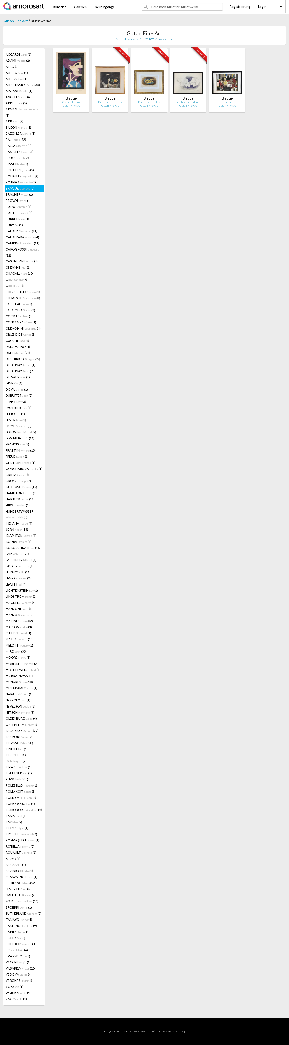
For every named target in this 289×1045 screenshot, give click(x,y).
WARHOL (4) (18, 993)
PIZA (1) (19, 767)
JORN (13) (17, 529)
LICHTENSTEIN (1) (22, 590)
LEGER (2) (18, 578)
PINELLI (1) (17, 749)
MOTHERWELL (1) (23, 670)
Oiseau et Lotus (71, 102)
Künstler (59, 7)
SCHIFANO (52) (21, 883)
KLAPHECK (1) (21, 535)
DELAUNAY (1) (20, 365)
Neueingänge (105, 7)
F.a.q (182, 1031)
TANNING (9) (21, 926)
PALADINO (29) (22, 731)
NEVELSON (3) (20, 706)
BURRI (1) (17, 219)
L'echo (227, 102)
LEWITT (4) (16, 584)
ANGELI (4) (18, 97)
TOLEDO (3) (21, 944)
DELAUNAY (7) (20, 371)
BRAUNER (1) (19, 194)
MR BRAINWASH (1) (20, 676)
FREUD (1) (17, 456)
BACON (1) (18, 127)
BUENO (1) (18, 207)
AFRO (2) (12, 66)
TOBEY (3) (17, 938)
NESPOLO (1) (18, 700)
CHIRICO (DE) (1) (23, 292)
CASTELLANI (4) (22, 261)
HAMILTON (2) (21, 493)
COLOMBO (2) (20, 310)
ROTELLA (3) (20, 846)
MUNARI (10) (19, 682)
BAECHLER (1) (20, 133)
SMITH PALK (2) (20, 895)
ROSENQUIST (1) (22, 840)
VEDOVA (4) (19, 974)
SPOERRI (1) (19, 907)
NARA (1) (19, 694)
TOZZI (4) (17, 950)
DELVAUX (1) (18, 377)
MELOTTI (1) (19, 645)
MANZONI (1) (19, 609)
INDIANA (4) (19, 523)
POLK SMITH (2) (21, 797)
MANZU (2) (19, 615)
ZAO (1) (16, 999)
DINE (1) (14, 383)
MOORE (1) (18, 657)
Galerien (80, 7)
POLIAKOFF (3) (20, 791)
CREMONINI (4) (23, 328)
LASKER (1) (19, 566)
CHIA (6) (16, 279)
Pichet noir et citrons (110, 102)
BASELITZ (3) (19, 152)
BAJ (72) (16, 139)
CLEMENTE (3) (23, 298)
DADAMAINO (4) (18, 347)
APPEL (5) (16, 103)
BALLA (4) (18, 146)
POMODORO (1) (20, 804)
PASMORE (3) (19, 737)
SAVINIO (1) (19, 871)
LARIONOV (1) (21, 560)
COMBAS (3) (19, 316)
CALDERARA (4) (22, 237)
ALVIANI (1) (19, 91)
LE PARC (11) (18, 572)
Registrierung (239, 7)
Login (262, 7)
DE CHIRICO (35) (23, 359)
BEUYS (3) (17, 158)
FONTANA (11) (20, 438)
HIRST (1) (18, 505)
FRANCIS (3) (17, 444)
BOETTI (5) (20, 170)
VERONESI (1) (19, 980)
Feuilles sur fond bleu (188, 102)
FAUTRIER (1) (18, 408)
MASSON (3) (19, 627)
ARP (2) (14, 121)
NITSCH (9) (20, 712)
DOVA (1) (17, 389)
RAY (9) (14, 822)
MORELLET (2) (22, 663)
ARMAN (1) (22, 112)
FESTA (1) (16, 420)
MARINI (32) (19, 621)
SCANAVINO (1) (21, 877)
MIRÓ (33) (16, 651)
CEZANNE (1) (18, 267)
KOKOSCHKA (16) (23, 548)
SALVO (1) (13, 858)
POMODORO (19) (24, 810)
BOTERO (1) (21, 182)
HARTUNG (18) (20, 499)
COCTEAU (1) (19, 304)
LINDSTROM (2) (21, 596)
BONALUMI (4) (22, 176)
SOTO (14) (22, 901)
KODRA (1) (18, 542)
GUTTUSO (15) (21, 487)
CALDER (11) (21, 231)
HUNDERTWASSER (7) (19, 514)
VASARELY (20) (20, 968)
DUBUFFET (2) (19, 395)
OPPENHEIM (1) (21, 724)
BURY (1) (14, 225)
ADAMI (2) (18, 60)
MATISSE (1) (18, 633)
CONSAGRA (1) (21, 322)
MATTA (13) (19, 639)
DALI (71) (18, 353)
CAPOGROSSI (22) (22, 252)
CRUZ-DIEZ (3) (20, 334)
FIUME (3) (18, 426)
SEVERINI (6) (18, 889)
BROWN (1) (18, 200)
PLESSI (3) (18, 779)
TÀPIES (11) (19, 932)
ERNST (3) (16, 401)
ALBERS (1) (17, 73)
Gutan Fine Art (15, 21)
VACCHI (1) (18, 962)
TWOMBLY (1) (18, 956)
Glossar (173, 1031)
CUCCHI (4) (17, 340)
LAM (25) (17, 554)
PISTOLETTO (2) (16, 758)
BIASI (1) (17, 164)
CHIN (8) (16, 286)
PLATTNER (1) (19, 773)
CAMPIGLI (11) (22, 243)
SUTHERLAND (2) (23, 913)
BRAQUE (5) (20, 188)
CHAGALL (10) (19, 273)
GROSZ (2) (18, 481)
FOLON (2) (21, 432)
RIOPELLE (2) (21, 834)
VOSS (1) (14, 987)
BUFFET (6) (19, 213)
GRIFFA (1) (18, 475)
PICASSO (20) (19, 743)
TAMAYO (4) (19, 919)
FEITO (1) (15, 414)
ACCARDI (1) (18, 54)
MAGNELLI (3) (20, 603)
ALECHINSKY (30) (23, 85)
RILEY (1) (17, 828)
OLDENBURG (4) (21, 718)
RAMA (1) (16, 816)
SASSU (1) (16, 865)
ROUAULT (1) (21, 852)
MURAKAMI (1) (21, 688)
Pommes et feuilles (149, 102)
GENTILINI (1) (20, 462)
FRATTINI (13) (21, 450)
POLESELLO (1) (21, 785)
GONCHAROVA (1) (24, 469)
